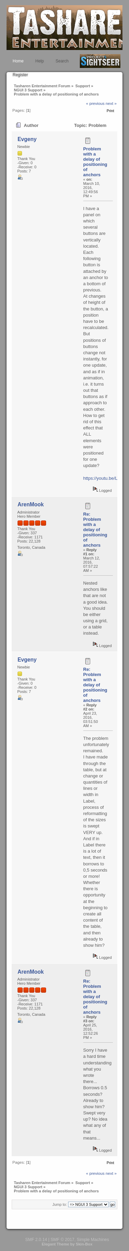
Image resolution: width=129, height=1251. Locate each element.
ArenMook (31, 504)
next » (111, 103)
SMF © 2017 (62, 1239)
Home (18, 61)
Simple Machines (93, 1239)
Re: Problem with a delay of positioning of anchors (95, 530)
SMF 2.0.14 (36, 1239)
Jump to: (59, 1204)
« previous (95, 103)
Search (61, 61)
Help (39, 61)
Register (20, 74)
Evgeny (27, 139)
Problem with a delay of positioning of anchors (95, 161)
